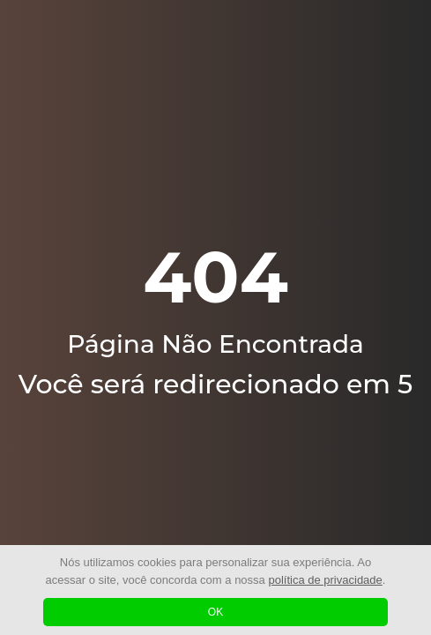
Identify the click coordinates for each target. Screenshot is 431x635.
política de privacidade (325, 579)
